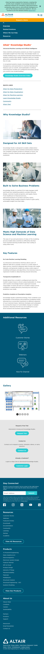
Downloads (6, 523)
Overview (6, 26)
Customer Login (22, 466)
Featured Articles (8, 520)
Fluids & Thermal (8, 562)
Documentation (8, 525)
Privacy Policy (24, 500)
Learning (6, 530)
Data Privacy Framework (26, 645)
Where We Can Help (10, 33)
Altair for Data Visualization (13, 92)
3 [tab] (22, 414)
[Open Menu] (41, 15)
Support (5, 619)
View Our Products (13, 591)
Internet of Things (8, 570)
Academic (6, 535)
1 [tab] (17, 414)
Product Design (8, 567)
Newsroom (6, 623)
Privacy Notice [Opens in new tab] (15, 645)
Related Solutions (9, 29)
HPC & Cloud (7, 565)
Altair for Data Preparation (12, 89)
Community (7, 101)
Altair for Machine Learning (13, 95)
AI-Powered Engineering (11, 552)
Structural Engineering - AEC (12, 582)
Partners (5, 614)
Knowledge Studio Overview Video (17, 75)
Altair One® (7, 104)
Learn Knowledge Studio (12, 98)
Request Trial (22, 433)
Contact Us (22, 450)
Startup (5, 533)
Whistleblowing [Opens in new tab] (16, 647)
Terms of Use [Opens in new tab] (6, 645)
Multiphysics (7, 577)
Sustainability (7, 609)
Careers (5, 607)
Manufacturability (8, 572)
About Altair (7, 602)
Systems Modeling (8, 585)
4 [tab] (24, 414)
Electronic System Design (11, 560)
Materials (6, 575)
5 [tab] (27, 414)
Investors (6, 616)
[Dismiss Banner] (40, 6)
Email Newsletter (8, 626)
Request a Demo (22, 20)
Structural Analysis (9, 580)
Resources (6, 36)
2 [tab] (19, 414)
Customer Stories (8, 515)
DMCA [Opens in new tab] (9, 647)
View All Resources (13, 541)
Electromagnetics (8, 557)
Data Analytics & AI (9, 555)
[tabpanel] (22, 401)
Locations (6, 604)
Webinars (6, 518)
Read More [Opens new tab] (32, 10)
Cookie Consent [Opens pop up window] (25, 647)
